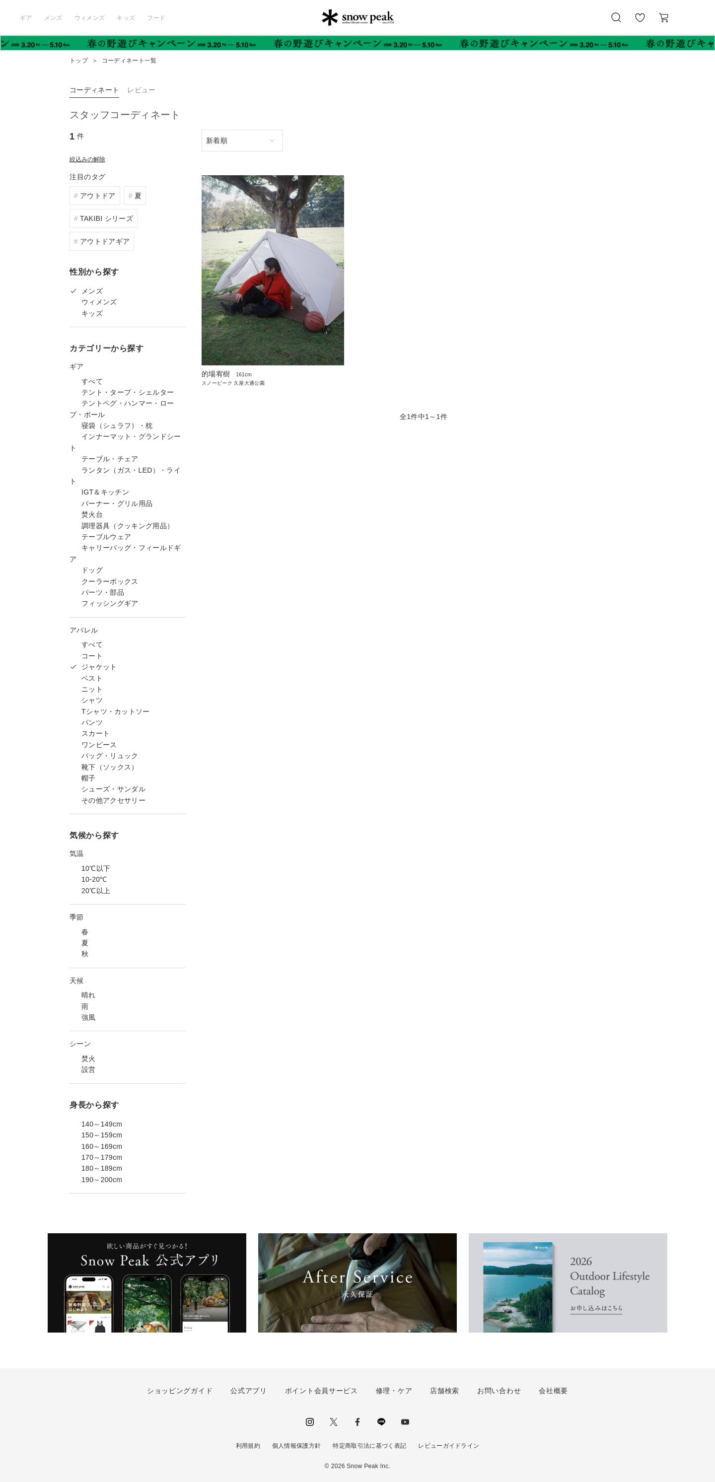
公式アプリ (248, 1391)
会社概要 (553, 1391)
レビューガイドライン (448, 1445)
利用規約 (248, 1445)
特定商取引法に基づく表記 (369, 1445)
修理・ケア (394, 1391)
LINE (381, 1422)
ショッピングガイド (180, 1391)
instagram (310, 1422)
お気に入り (640, 22)
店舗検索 (444, 1391)
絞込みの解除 (87, 159)
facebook (357, 1422)
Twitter (334, 1422)
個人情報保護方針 (296, 1445)
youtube (405, 1422)
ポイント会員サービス (321, 1391)
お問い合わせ (499, 1391)
